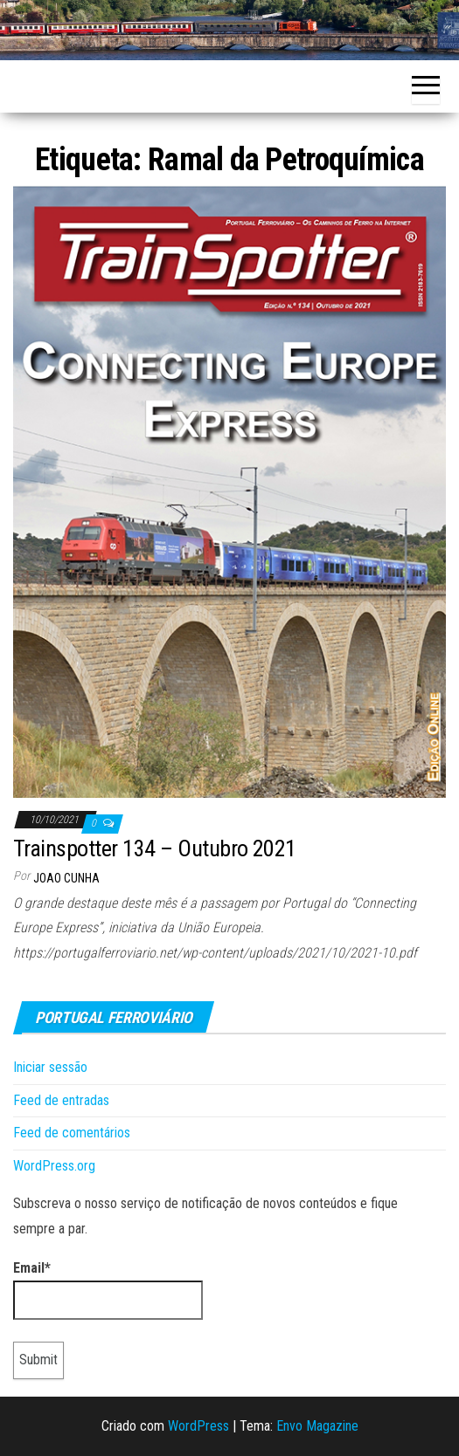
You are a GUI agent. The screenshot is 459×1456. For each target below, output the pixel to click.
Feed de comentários (71, 1132)
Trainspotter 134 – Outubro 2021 (154, 848)
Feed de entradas (61, 1100)
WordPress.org (54, 1165)
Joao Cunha (66, 878)
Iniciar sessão (50, 1067)
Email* (108, 1290)
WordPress (198, 1426)
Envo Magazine (317, 1426)
